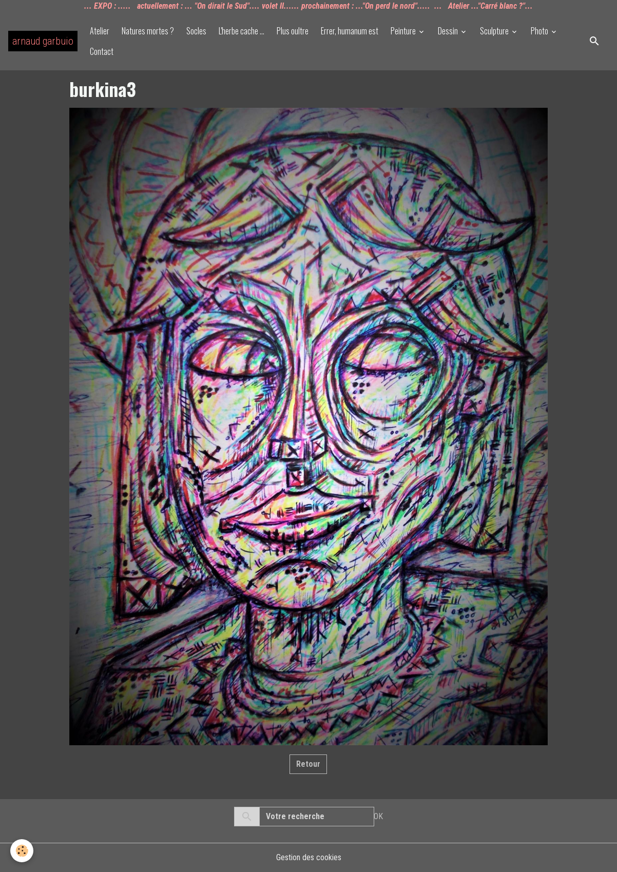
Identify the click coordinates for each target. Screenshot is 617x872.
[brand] (43, 41)
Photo (540, 31)
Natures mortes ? (148, 31)
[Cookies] (21, 850)
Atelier (99, 31)
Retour (308, 764)
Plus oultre (292, 31)
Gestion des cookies (308, 857)
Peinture (404, 31)
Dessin (448, 31)
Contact (101, 51)
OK (378, 816)
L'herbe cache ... (241, 31)
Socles (196, 31)
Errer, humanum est (349, 31)
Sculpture (495, 31)
